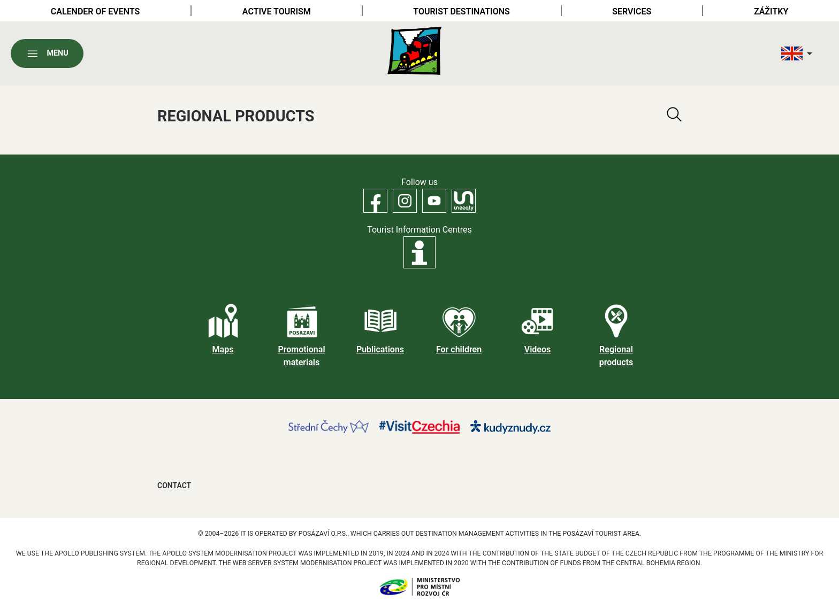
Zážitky (771, 11)
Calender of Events (95, 11)
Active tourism (276, 11)
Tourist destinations (461, 11)
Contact (174, 485)
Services (631, 11)
